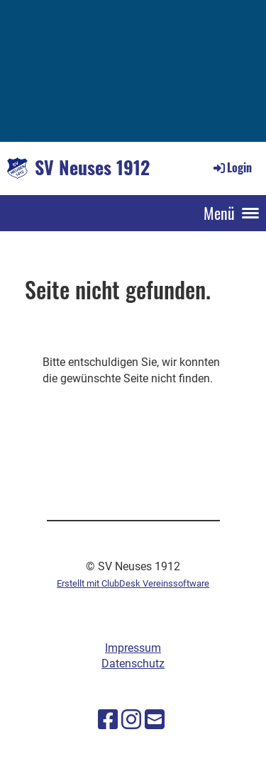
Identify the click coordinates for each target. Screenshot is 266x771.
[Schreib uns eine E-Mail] (155, 719)
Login (231, 167)
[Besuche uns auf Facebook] (108, 719)
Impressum (133, 648)
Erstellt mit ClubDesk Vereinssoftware (133, 583)
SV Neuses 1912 (92, 168)
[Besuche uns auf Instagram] (131, 719)
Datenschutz (133, 663)
